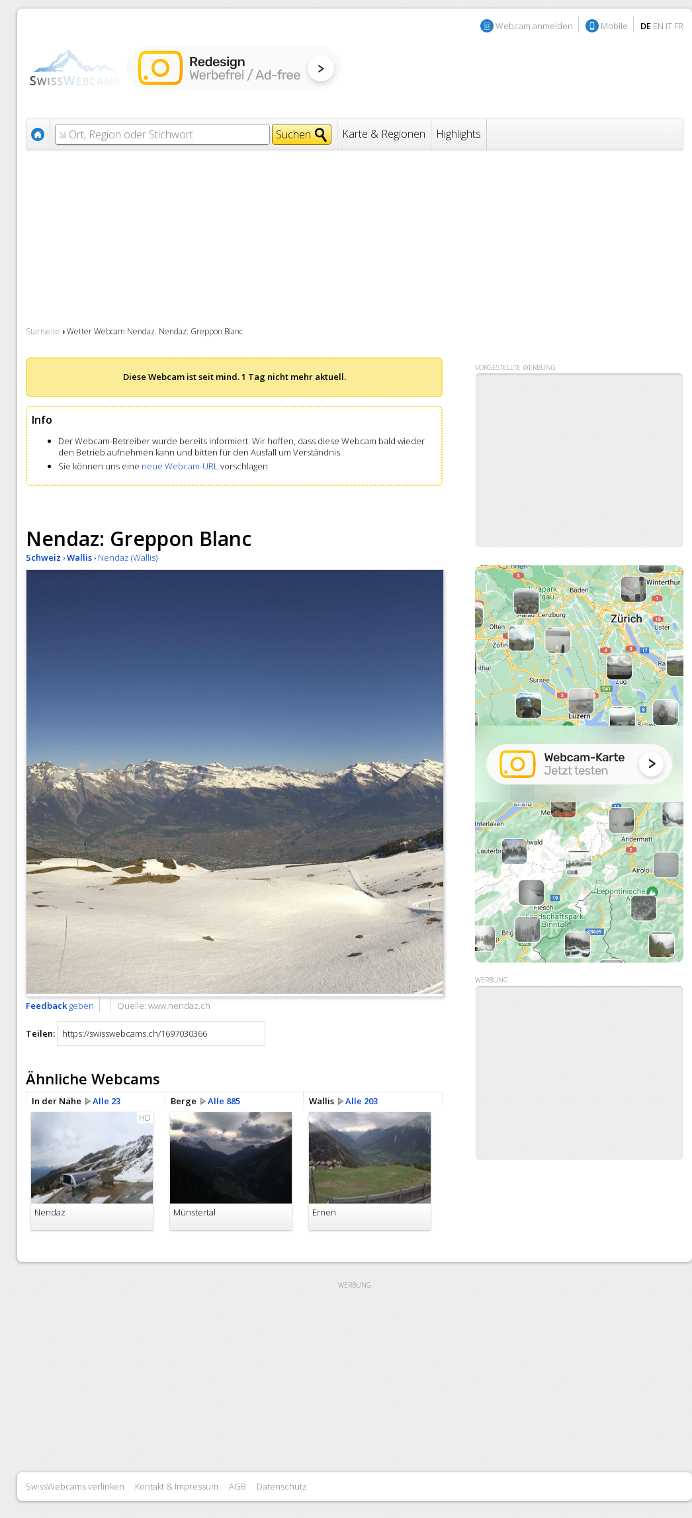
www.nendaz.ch (179, 1006)
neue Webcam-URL (180, 466)
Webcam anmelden (534, 26)
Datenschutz (282, 1486)
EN (658, 26)
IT (669, 26)
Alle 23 (106, 1101)
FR (678, 26)
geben (60, 1006)
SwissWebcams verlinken (75, 1486)
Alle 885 (224, 1101)
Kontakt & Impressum (176, 1486)
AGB (237, 1486)
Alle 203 (361, 1101)
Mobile (614, 26)
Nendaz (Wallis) (127, 557)
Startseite (43, 331)
